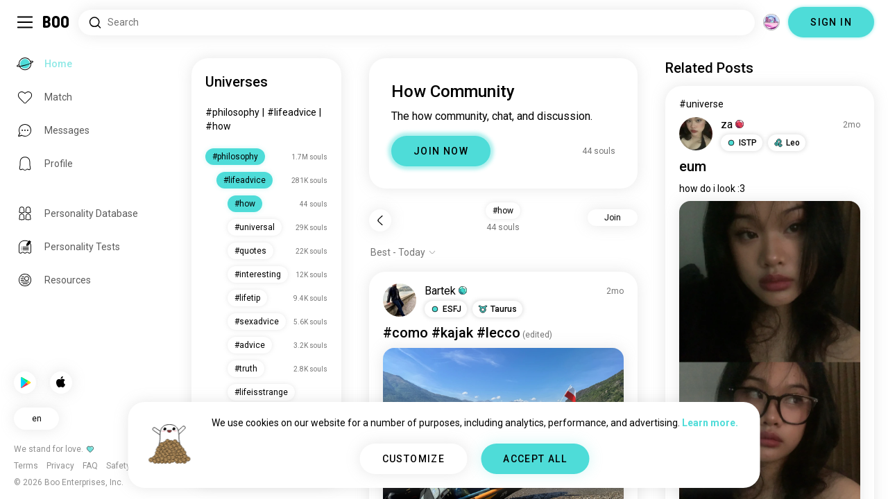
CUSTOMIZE (413, 458)
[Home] (56, 22)
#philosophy (232, 112)
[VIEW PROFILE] (399, 300)
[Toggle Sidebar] (25, 22)
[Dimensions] (771, 22)
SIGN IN (831, 22)
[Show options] (403, 252)
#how (218, 126)
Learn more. (710, 422)
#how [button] (503, 211)
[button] (446, 309)
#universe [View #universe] (701, 104)
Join (612, 217)
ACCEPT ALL (535, 458)
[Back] (380, 220)
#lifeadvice (291, 112)
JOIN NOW (440, 151)
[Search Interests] (416, 22)
